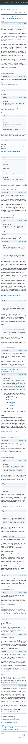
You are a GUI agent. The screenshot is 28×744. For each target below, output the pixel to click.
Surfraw (18, 70)
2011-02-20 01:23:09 (23, 220)
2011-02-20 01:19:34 (23, 192)
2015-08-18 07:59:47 (23, 592)
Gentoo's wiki (12, 402)
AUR (24, 2)
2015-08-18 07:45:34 (23, 511)
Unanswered (24, 12)
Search (8, 9)
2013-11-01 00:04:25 (23, 484)
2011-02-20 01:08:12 (23, 140)
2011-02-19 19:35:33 (23, 97)
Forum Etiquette (22, 31)
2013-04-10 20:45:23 (23, 300)
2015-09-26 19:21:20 (23, 651)
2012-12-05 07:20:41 (23, 234)
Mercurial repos (11, 70)
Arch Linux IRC (14, 413)
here (12, 705)
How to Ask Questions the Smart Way (9, 722)
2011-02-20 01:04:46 (23, 115)
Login (17, 9)
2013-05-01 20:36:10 (23, 440)
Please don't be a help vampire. (8, 434)
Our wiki (11, 403)
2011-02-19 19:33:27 (23, 90)
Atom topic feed (23, 737)
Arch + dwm (3, 70)
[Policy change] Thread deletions (12, 18)
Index (2, 9)
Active (19, 12)
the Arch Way (16, 56)
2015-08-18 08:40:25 (23, 619)
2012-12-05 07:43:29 (23, 241)
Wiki (12, 2)
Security (20, 2)
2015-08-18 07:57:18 (23, 575)
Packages (7, 2)
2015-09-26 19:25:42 (23, 685)
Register (13, 9)
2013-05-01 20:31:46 (23, 374)
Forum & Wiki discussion (14, 17)
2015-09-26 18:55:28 (23, 634)
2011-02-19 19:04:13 (23, 76)
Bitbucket (17, 434)
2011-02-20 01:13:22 (23, 157)
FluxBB (25, 739)
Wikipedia (11, 401)
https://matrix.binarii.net (12, 84)
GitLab (15, 2)
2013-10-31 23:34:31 (23, 460)
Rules (5, 9)
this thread (12, 134)
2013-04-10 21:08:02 (23, 350)
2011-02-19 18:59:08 (23, 23)
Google (11, 396)
